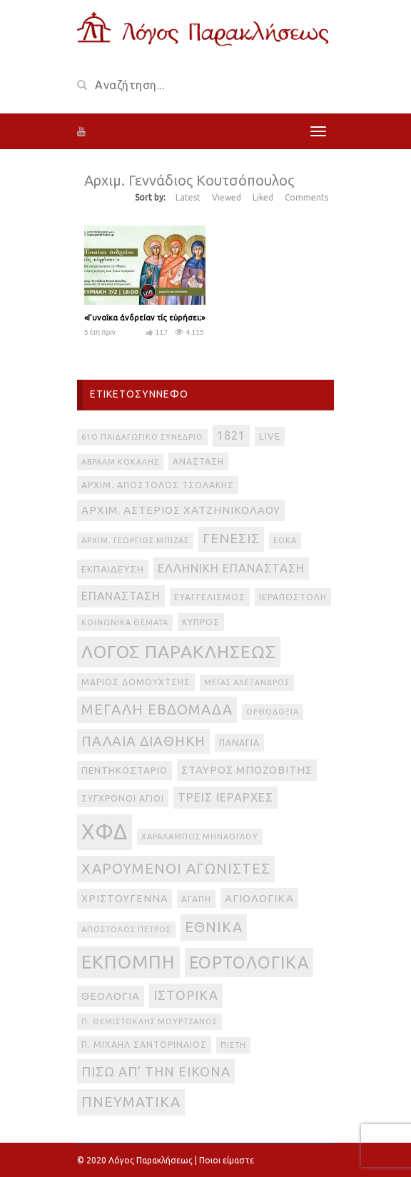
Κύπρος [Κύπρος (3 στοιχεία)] (201, 622)
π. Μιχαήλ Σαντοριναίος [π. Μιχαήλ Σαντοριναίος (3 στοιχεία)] (144, 1044)
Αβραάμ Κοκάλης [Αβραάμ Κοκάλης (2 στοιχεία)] (120, 462)
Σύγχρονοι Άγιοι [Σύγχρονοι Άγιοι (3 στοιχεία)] (122, 798)
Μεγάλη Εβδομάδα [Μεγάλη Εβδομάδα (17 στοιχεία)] (157, 709)
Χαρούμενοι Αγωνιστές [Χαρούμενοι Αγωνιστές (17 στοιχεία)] (175, 868)
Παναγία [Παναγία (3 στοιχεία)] (239, 742)
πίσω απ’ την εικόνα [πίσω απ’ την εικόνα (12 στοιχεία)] (155, 1071)
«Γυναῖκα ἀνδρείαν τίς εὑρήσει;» (144, 317)
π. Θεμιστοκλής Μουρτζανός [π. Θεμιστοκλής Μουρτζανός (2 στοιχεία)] (149, 1021)
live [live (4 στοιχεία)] (269, 436)
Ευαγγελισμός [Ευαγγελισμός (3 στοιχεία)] (209, 597)
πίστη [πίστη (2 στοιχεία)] (233, 1045)
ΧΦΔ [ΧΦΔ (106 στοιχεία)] (104, 832)
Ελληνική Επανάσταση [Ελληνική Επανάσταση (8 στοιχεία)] (231, 568)
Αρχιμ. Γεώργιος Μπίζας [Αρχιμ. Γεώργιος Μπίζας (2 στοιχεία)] (135, 540)
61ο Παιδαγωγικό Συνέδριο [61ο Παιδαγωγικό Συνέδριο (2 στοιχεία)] (142, 437)
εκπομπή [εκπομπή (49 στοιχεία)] (128, 961)
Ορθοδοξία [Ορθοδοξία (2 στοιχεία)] (272, 711)
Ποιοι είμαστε (226, 1160)
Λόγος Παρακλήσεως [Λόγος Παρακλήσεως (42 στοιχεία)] (178, 652)
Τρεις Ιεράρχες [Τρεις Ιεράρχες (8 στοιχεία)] (225, 797)
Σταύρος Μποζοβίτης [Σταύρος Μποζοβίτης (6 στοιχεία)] (247, 770)
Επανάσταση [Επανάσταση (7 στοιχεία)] (121, 596)
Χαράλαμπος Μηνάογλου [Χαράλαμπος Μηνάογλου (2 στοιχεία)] (199, 836)
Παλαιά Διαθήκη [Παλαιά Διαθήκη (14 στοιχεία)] (143, 741)
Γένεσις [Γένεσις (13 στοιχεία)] (231, 538)
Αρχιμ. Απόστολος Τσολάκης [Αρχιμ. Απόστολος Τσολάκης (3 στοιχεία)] (157, 485)
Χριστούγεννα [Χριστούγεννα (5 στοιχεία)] (124, 898)
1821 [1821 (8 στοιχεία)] (231, 435)
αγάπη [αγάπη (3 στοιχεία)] (196, 899)
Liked (263, 197)
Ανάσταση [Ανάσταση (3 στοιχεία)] (198, 461)
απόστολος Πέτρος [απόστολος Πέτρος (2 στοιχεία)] (126, 929)
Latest (188, 197)
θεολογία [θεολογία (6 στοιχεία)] (110, 996)
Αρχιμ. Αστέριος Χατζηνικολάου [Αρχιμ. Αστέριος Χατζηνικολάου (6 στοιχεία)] (180, 510)
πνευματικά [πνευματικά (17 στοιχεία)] (131, 1101)
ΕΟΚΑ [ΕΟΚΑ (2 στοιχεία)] (285, 540)
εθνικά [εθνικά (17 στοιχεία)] (214, 927)
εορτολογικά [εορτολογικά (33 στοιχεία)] (249, 962)
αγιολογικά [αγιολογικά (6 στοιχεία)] (259, 898)
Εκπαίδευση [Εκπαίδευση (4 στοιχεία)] (112, 569)
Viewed (226, 197)
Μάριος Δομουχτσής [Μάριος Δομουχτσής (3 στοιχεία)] (136, 682)
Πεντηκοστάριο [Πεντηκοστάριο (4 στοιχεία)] (124, 770)
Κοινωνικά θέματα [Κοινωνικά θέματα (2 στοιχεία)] (124, 622)
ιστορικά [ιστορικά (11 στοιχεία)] (185, 995)
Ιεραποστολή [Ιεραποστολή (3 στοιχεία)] (293, 597)
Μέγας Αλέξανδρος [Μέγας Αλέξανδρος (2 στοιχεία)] (247, 682)
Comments (306, 197)
